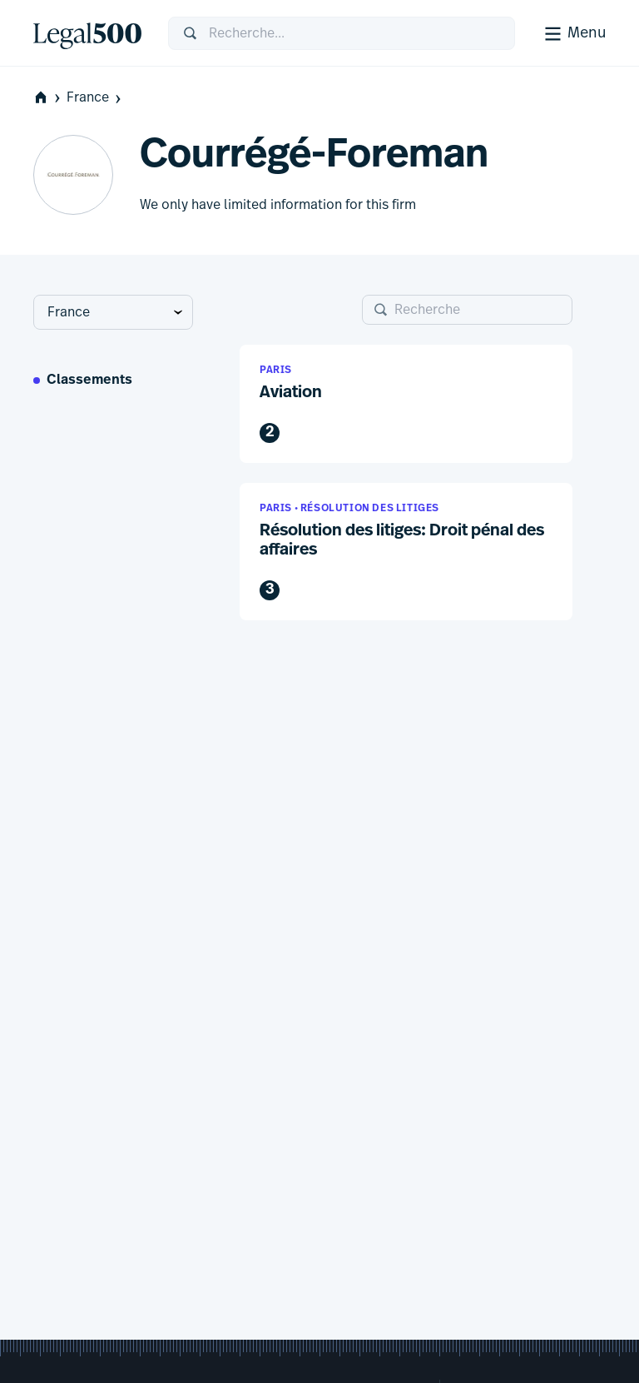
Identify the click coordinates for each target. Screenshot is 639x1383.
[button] (406, 404)
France (95, 98)
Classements (89, 380)
